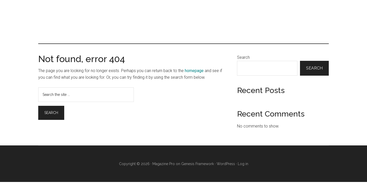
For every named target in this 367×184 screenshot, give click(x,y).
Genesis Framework (197, 164)
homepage (194, 70)
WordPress (226, 164)
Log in (243, 164)
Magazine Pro (163, 164)
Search (243, 57)
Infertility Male (183, 21)
